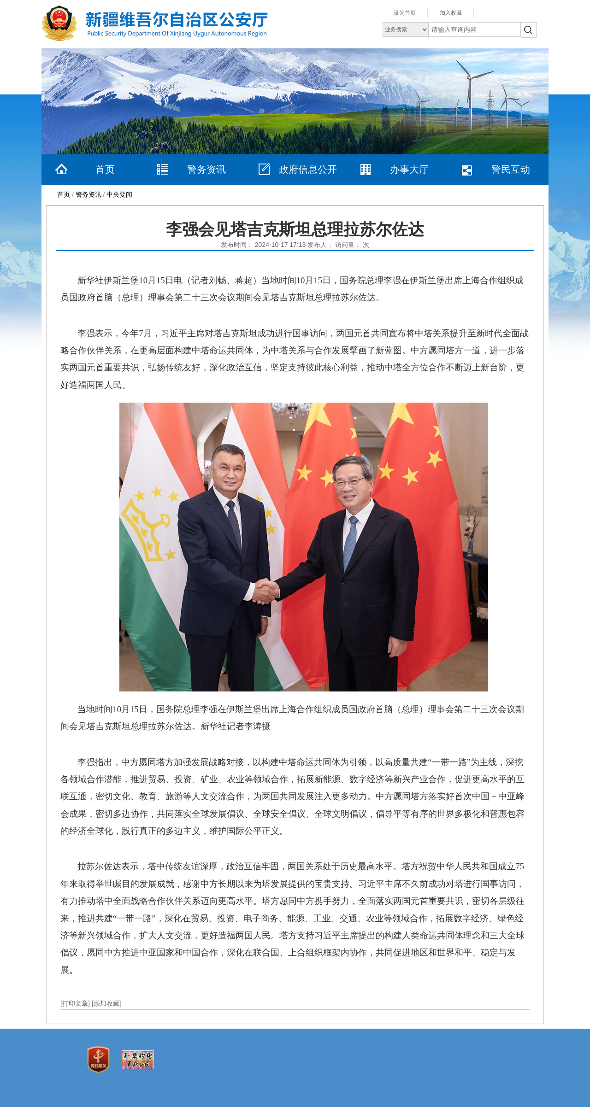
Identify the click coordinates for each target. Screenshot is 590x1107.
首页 (105, 169)
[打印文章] (76, 1003)
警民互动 (510, 169)
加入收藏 (451, 13)
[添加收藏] (106, 1003)
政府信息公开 (308, 169)
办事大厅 (409, 169)
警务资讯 (206, 169)
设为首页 (405, 13)
